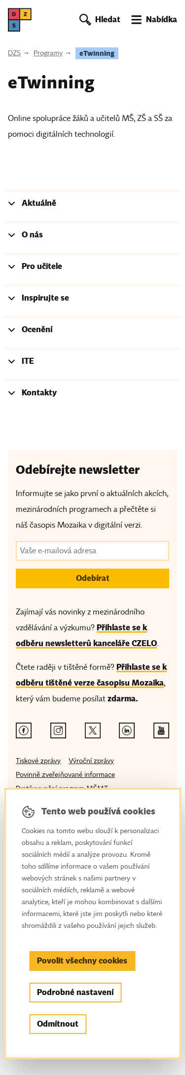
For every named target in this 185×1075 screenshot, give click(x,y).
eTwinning (96, 53)
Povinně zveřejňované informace (65, 774)
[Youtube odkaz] (161, 730)
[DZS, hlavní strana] (20, 20)
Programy (48, 53)
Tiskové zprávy (38, 761)
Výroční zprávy (91, 761)
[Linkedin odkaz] (127, 730)
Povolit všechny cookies (82, 961)
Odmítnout (57, 1024)
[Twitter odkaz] (93, 730)
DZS (14, 53)
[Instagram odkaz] (58, 730)
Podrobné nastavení (75, 992)
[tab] (92, 205)
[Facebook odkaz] (24, 730)
